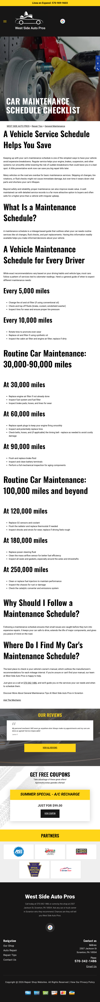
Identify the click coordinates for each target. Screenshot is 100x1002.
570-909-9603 (60, 2)
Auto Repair (10, 950)
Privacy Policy (87, 982)
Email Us (91, 966)
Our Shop (8, 945)
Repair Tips (37, 126)
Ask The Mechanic (12, 700)
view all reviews (50, 747)
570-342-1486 (30, 683)
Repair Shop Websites (35, 982)
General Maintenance (55, 126)
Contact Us (9, 959)
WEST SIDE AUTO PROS (18, 126)
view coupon (50, 813)
